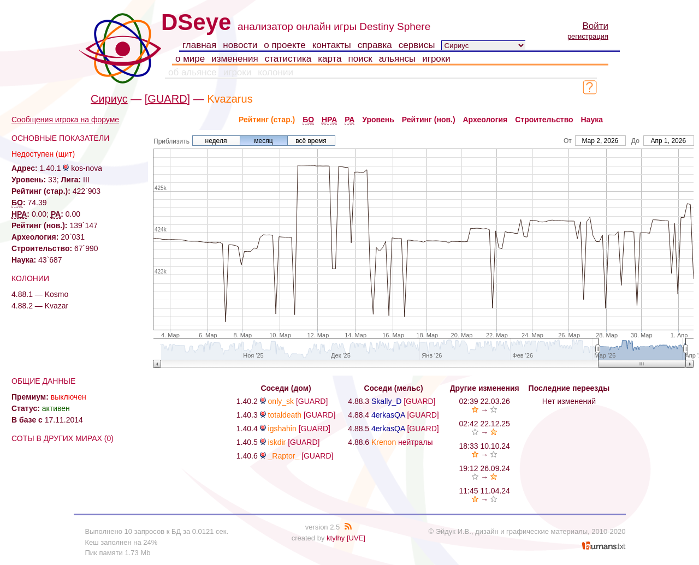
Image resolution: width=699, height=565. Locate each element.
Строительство (544, 119)
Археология (485, 119)
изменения (234, 58)
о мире (190, 58)
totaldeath (285, 415)
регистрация (587, 36)
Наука (592, 119)
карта (329, 58)
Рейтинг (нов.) (428, 119)
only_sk (281, 401)
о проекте (284, 45)
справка (375, 45)
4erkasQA (388, 415)
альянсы (397, 58)
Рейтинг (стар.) (267, 119)
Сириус (109, 99)
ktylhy (336, 538)
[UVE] (356, 538)
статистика (288, 58)
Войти (595, 26)
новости (240, 45)
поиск (360, 58)
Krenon (383, 442)
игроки (436, 58)
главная (199, 45)
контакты (331, 45)
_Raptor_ (284, 455)
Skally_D (386, 401)
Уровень (378, 119)
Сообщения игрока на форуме (65, 119)
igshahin (282, 428)
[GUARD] (167, 99)
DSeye (196, 22)
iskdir (277, 442)
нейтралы (415, 442)
